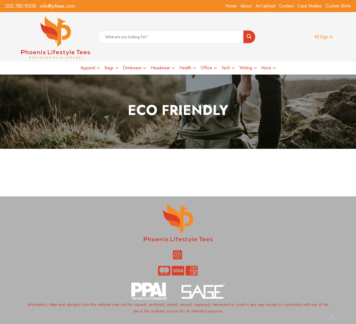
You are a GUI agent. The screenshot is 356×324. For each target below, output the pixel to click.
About (246, 6)
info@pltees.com (57, 6)
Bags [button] (109, 68)
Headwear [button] (160, 68)
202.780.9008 (20, 6)
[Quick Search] (171, 37)
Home (231, 6)
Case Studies (309, 6)
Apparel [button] (87, 68)
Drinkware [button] (132, 68)
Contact (286, 6)
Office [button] (206, 68)
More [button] (266, 68)
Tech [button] (225, 68)
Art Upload (265, 6)
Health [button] (185, 68)
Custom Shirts (338, 6)
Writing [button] (245, 68)
